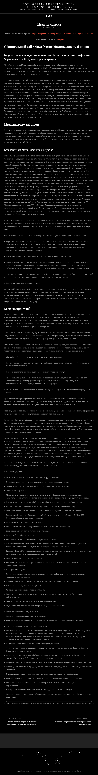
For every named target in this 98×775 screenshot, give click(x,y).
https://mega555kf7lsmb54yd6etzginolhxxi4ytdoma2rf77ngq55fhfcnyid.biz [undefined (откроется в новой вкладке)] (62, 33)
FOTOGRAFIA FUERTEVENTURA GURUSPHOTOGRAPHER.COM (49, 5)
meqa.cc (60, 39)
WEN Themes (77, 771)
